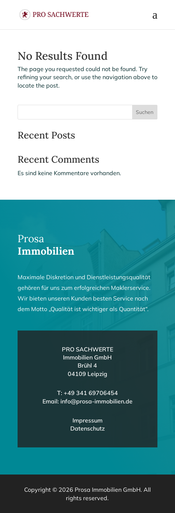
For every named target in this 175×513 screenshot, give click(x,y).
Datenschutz (87, 428)
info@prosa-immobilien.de (96, 401)
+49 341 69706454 (91, 392)
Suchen (144, 112)
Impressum (87, 420)
